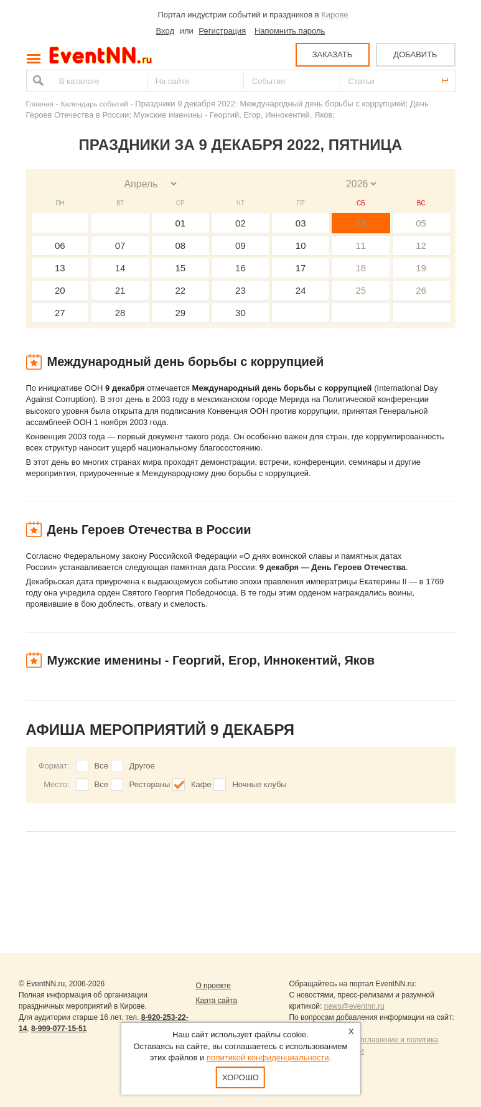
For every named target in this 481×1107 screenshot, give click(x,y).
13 (60, 268)
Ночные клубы (259, 784)
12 (421, 245)
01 (180, 223)
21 (120, 290)
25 (361, 290)
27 (60, 312)
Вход (165, 30)
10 (301, 245)
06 (60, 245)
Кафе (201, 784)
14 (120, 268)
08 (180, 245)
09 (240, 245)
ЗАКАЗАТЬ (332, 54)
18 (361, 268)
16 (240, 268)
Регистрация (222, 30)
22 (180, 290)
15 (180, 268)
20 (60, 290)
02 (240, 223)
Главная (40, 104)
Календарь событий (94, 104)
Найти (37, 80)
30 (240, 312)
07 (120, 245)
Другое (142, 765)
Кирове (334, 14)
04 (361, 223)
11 (361, 245)
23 (240, 290)
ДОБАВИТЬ (415, 54)
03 (301, 223)
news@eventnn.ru (354, 1006)
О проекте (213, 985)
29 (180, 312)
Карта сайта (216, 1000)
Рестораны (149, 784)
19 (421, 268)
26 (421, 290)
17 (301, 268)
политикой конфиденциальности (268, 1057)
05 (421, 223)
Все (101, 765)
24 (301, 290)
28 (120, 312)
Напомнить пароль (290, 30)
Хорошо (240, 1077)
